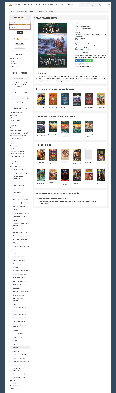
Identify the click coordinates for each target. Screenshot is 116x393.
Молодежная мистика (19, 274)
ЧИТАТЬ (89, 60)
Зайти (20, 33)
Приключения (14, 146)
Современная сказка (19, 321)
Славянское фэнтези (19, 314)
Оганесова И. (91, 46)
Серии (44, 4)
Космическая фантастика (21, 246)
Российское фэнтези (19, 307)
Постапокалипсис (18, 295)
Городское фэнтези (19, 206)
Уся (14, 344)
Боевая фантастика (19, 185)
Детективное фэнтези (20, 217)
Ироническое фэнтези (20, 232)
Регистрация (19, 43)
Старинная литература (17, 156)
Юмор (12, 388)
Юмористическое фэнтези (21, 374)
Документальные (15, 120)
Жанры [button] (30, 4)
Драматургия (14, 125)
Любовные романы (16, 138)
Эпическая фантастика (20, 354)
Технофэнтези (17, 337)
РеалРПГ (15, 304)
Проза (12, 148)
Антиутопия (16, 182)
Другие (12, 128)
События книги (84, 52)
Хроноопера (16, 351)
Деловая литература (16, 112)
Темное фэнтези (18, 334)
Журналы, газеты (15, 130)
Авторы (38, 4)
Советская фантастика (20, 318)
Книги (24, 4)
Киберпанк (16, 243)
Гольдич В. (86, 44)
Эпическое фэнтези (19, 358)
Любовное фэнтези (19, 257)
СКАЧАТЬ (79, 60)
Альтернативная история (21, 173)
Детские (12, 117)
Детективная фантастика (21, 213)
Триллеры (13, 161)
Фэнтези (39, 12)
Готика (15, 210)
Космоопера (16, 250)
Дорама (15, 220)
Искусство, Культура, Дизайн (19, 133)
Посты (12, 61)
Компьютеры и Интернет (18, 135)
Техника (12, 159)
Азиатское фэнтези (19, 169)
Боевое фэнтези (18, 189)
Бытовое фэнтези (18, 196)
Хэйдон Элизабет (84, 26)
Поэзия (12, 143)
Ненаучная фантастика (20, 281)
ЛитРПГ (15, 253)
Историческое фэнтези (20, 239)
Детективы (13, 115)
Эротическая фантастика (21, 361)
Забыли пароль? (19, 47)
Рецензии (13, 63)
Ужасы (15, 341)
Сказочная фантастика (20, 311)
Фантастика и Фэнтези (28, 12)
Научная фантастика (19, 278)
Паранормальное (18, 284)
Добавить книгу (53, 4)
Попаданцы (16, 288)
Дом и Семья (14, 123)
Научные (12, 141)
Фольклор (13, 383)
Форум (63, 4)
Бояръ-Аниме (17, 192)
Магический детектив (20, 264)
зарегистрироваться (45, 203)
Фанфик (12, 380)
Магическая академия (19, 260)
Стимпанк (16, 330)
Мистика (15, 267)
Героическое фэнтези (20, 203)
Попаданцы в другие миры (21, 291)
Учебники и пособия (16, 164)
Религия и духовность (17, 151)
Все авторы (19, 86)
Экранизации (14, 66)
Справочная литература (17, 153)
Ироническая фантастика (21, 229)
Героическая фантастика (20, 199)
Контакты (70, 4)
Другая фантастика (19, 377)
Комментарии (14, 58)
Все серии (20, 102)
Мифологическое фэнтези (21, 271)
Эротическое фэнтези (20, 365)
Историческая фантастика (21, 236)
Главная (17, 4)
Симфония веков (84, 28)
